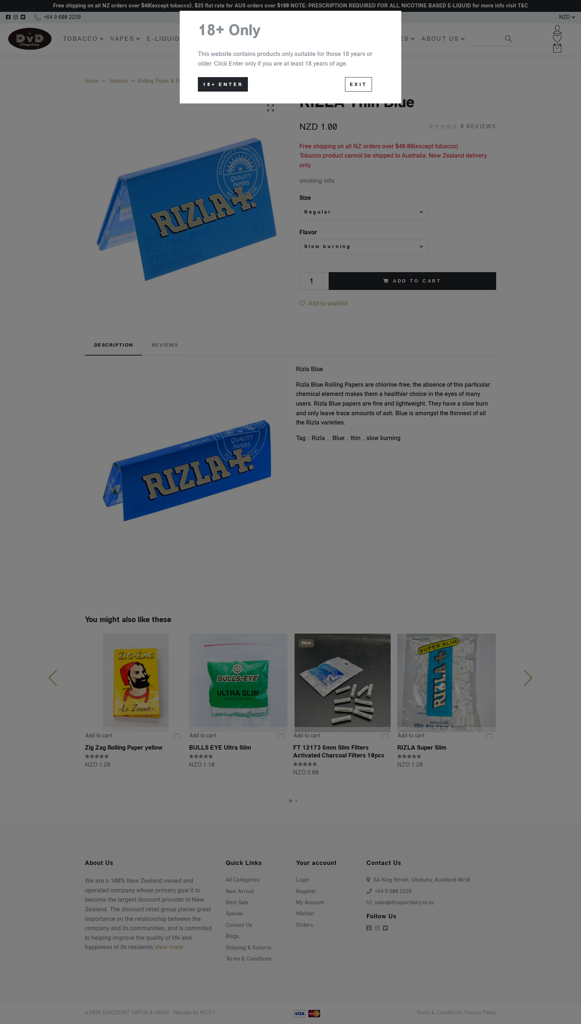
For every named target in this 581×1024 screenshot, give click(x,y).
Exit (358, 84)
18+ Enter (223, 84)
